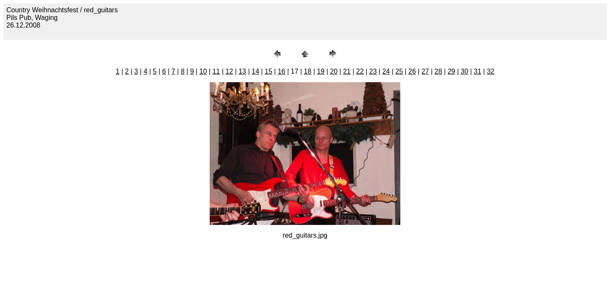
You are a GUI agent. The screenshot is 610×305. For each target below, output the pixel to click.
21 (347, 71)
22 (360, 71)
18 (307, 71)
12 (229, 71)
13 (242, 71)
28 (438, 71)
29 (451, 71)
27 (425, 71)
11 (216, 71)
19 (320, 71)
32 (490, 71)
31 (477, 71)
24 (386, 71)
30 (464, 71)
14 (255, 71)
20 (334, 71)
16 (282, 71)
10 (203, 71)
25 (399, 71)
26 (412, 71)
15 (268, 71)
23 (373, 71)
